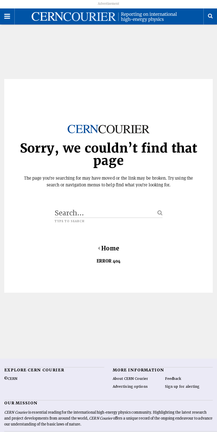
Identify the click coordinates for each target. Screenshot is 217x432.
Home (108, 248)
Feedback (173, 378)
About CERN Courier (130, 378)
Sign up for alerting (182, 386)
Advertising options (130, 386)
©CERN (10, 378)
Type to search (69, 221)
